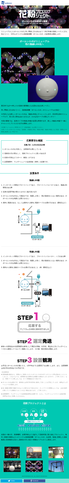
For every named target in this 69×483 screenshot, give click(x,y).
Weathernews (6, 3)
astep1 (34, 322)
